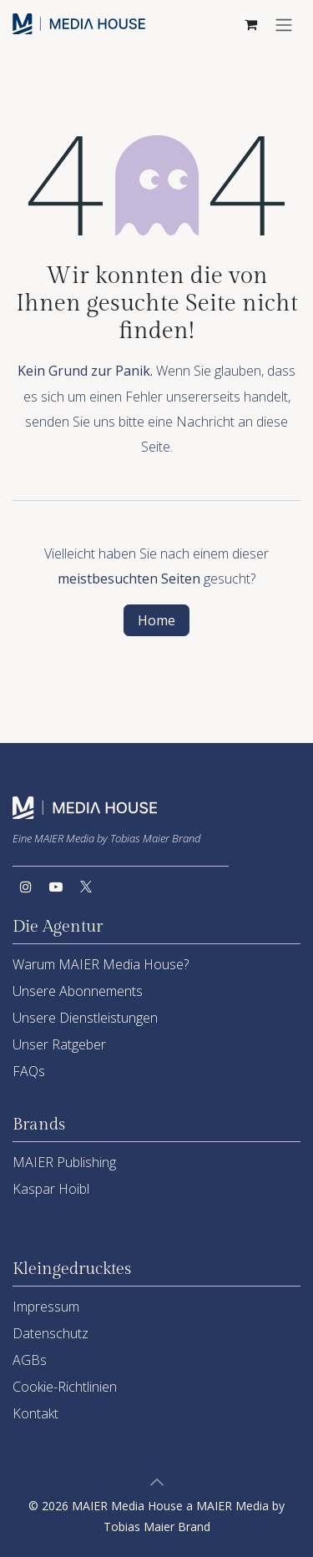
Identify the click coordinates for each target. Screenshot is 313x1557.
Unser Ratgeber (59, 1044)
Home (156, 620)
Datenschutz (50, 1333)
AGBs (30, 1360)
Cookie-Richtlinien (65, 1387)
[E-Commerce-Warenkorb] (250, 24)
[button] (157, 1482)
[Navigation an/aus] (283, 24)
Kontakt (35, 1413)
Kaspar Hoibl (51, 1189)
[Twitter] (86, 886)
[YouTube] (56, 886)
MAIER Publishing (64, 1162)
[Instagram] (26, 886)
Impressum (46, 1306)
